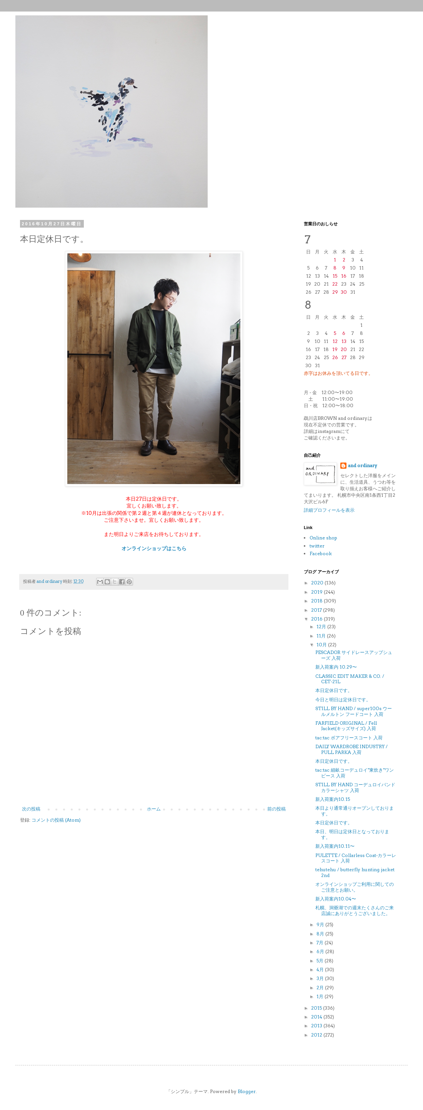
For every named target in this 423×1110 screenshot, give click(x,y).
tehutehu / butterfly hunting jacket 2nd (355, 872)
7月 (320, 942)
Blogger (247, 1091)
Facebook (321, 553)
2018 (317, 601)
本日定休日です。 (333, 690)
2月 (320, 987)
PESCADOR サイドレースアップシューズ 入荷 (353, 655)
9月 (320, 924)
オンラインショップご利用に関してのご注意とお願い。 (354, 886)
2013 (317, 1025)
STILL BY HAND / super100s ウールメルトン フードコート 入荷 (353, 711)
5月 (320, 961)
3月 (320, 978)
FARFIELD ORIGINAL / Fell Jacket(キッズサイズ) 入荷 (346, 725)
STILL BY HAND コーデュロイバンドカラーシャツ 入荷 (355, 787)
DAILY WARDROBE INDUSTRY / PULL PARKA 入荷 (351, 749)
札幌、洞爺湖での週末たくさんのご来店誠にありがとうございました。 (354, 910)
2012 (317, 1035)
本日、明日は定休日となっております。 (352, 834)
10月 (322, 644)
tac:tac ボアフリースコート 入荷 (349, 738)
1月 (320, 996)
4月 (320, 969)
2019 (317, 592)
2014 (317, 1017)
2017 (317, 610)
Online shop (323, 538)
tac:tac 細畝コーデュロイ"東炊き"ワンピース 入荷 (354, 772)
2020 (318, 583)
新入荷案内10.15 (332, 799)
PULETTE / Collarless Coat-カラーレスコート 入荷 (355, 858)
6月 (320, 951)
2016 (317, 619)
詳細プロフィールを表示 (329, 510)
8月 (320, 934)
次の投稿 (31, 809)
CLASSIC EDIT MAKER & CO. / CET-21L (349, 678)
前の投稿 (276, 809)
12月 (321, 626)
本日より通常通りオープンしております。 (354, 810)
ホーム (154, 809)
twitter (317, 546)
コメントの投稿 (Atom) (56, 820)
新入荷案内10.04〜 (335, 899)
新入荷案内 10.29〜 (336, 667)
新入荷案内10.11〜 (335, 846)
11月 (321, 636)
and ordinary (362, 465)
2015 (317, 1008)
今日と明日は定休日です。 (343, 699)
